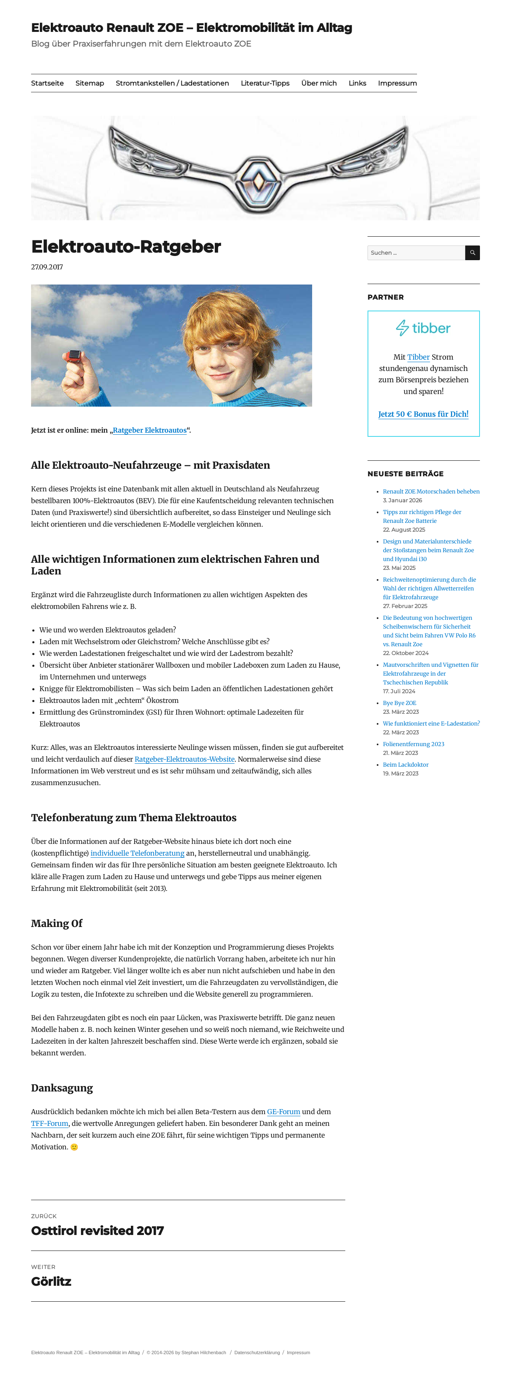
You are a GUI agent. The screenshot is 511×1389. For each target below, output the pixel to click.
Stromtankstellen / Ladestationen (172, 83)
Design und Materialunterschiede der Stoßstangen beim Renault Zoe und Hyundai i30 (428, 550)
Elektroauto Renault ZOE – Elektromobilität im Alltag (191, 28)
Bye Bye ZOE (399, 703)
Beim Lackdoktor (406, 764)
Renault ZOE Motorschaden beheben (431, 491)
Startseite (47, 83)
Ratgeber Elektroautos (150, 430)
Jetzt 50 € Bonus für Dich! (423, 414)
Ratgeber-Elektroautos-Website (185, 759)
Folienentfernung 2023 (413, 744)
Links (357, 83)
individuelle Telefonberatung (138, 853)
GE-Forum (283, 1111)
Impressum (397, 83)
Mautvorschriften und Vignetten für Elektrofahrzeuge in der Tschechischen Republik (431, 673)
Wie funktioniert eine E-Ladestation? (431, 723)
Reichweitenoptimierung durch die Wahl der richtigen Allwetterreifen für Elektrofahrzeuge (429, 588)
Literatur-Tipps (265, 83)
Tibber (418, 357)
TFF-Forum (49, 1123)
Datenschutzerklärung (257, 1352)
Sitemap (90, 83)
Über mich (319, 83)
